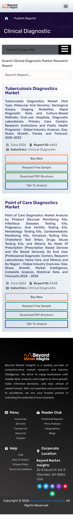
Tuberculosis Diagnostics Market (31, 90)
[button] (65, 6)
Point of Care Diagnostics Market (31, 205)
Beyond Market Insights (47, 500)
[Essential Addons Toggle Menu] (64, 50)
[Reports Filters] (36, 75)
